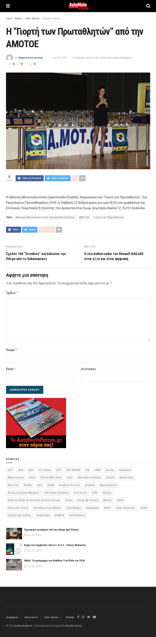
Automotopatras (23, 624)
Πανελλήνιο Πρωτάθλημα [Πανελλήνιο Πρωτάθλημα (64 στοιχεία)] (47, 506)
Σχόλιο (12, 292)
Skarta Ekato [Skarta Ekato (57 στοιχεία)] (127, 476)
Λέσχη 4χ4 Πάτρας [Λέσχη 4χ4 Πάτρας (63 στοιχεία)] (88, 499)
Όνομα (11, 349)
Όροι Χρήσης (52, 615)
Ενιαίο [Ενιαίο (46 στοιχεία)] (68, 499)
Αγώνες (18, 18)
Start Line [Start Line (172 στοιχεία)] (13, 483)
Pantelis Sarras (73, 624)
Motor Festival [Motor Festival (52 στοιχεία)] (16, 476)
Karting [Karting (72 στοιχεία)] (110, 468)
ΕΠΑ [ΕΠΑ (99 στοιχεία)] (95, 491)
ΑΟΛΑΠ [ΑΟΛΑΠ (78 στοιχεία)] (28, 483)
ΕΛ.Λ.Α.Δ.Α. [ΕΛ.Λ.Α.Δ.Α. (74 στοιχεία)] (80, 491)
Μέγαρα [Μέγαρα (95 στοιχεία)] (107, 499)
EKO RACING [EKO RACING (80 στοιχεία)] (73, 468)
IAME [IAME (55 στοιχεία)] (98, 468)
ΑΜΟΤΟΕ (84, 217)
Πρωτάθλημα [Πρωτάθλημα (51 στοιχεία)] (73, 506)
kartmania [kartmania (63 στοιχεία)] (125, 468)
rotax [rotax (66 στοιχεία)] (69, 476)
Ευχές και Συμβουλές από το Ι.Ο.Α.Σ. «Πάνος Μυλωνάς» (55, 543)
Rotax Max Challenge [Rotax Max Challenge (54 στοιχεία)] (89, 476)
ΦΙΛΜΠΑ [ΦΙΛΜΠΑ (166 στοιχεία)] (59, 514)
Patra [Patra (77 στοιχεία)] (32, 476)
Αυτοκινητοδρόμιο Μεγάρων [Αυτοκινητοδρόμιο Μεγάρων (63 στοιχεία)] (23, 491)
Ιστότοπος (88, 368)
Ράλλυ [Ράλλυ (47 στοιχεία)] (107, 506)
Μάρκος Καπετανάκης (30, 57)
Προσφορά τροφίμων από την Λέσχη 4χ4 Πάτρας (51, 528)
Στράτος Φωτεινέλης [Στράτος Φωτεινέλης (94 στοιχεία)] (19, 514)
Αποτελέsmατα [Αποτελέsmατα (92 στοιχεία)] (108, 483)
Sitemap (70, 615)
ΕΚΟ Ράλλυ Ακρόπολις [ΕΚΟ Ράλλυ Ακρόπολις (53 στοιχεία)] (57, 491)
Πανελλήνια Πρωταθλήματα (116, 57)
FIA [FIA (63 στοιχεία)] (87, 468)
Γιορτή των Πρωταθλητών (109, 217)
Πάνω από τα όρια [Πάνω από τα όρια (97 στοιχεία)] (18, 506)
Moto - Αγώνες (33, 18)
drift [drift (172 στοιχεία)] (59, 468)
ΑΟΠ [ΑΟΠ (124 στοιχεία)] (39, 483)
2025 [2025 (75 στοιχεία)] (30, 468)
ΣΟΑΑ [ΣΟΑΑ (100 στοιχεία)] (144, 506)
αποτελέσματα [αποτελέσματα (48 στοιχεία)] (77, 514)
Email (11, 368)
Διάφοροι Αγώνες (51, 18)
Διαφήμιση (12, 615)
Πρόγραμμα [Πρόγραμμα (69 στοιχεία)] (92, 506)
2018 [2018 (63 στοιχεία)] (20, 468)
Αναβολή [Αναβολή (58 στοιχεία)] (90, 483)
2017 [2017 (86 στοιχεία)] (10, 468)
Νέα (97, 57)
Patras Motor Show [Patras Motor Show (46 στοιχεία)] (51, 476)
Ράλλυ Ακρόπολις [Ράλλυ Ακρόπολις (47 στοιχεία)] (125, 506)
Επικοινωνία (31, 615)
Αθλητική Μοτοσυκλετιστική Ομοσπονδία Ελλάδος (45, 217)
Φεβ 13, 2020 (59, 57)
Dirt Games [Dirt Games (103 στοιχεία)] (45, 468)
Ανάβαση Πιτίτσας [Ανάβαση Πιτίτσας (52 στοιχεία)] (69, 483)
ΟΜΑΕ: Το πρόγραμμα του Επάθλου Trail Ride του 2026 (54, 559)
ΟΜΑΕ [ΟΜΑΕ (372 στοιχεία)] (120, 499)
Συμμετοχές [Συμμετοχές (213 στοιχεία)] (43, 514)
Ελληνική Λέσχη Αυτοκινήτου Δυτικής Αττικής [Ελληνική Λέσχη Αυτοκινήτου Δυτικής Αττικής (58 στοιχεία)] (34, 499)
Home (9, 18)
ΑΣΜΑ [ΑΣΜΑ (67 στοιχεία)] (50, 483)
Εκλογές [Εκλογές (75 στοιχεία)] (107, 491)
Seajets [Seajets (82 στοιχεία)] (110, 476)
